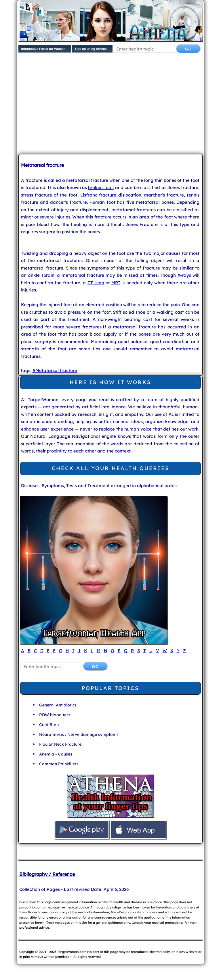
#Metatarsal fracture (55, 370)
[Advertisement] (119, 104)
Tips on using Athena (90, 49)
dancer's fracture (68, 202)
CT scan (95, 282)
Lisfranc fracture (98, 195)
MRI (115, 282)
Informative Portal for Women (43, 49)
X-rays (184, 275)
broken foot (100, 187)
